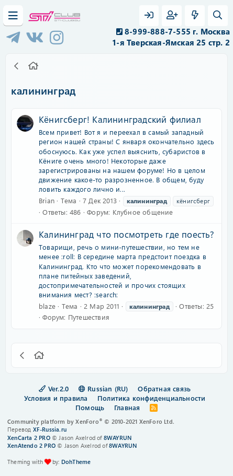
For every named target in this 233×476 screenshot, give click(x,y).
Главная (127, 407)
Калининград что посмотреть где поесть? (127, 234)
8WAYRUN (117, 438)
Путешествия (88, 316)
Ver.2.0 (54, 388)
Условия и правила (55, 397)
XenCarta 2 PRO (28, 438)
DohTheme (76, 462)
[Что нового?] (195, 15)
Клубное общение (143, 211)
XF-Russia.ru (49, 429)
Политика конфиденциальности (151, 397)
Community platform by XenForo (90, 421)
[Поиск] (218, 15)
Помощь (89, 407)
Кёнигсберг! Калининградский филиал (120, 119)
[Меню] (13, 15)
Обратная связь (164, 388)
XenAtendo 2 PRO (31, 445)
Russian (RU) (103, 388)
